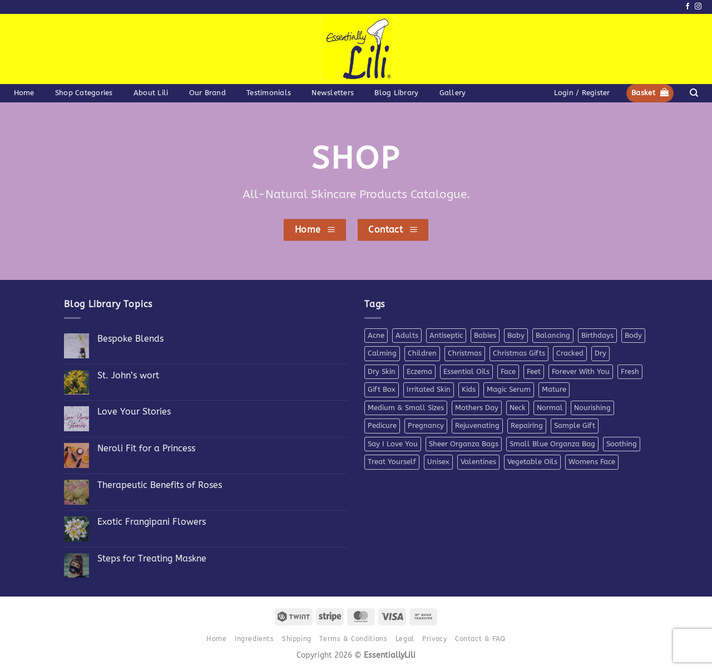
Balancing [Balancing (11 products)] (553, 335)
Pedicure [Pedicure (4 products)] (382, 425)
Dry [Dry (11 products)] (600, 353)
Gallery (452, 92)
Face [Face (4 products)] (508, 371)
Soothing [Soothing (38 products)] (621, 444)
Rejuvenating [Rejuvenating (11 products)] (477, 425)
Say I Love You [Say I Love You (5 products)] (393, 444)
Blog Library (396, 92)
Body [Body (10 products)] (633, 335)
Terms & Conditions (353, 639)
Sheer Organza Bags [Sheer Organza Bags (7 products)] (463, 444)
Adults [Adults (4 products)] (406, 335)
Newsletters (333, 92)
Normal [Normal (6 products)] (550, 407)
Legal (404, 639)
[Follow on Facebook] (687, 7)
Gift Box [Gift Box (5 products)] (381, 389)
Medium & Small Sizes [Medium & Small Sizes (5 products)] (406, 407)
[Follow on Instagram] (698, 7)
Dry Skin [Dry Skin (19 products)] (381, 371)
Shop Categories (84, 92)
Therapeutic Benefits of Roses (159, 485)
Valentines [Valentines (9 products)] (478, 461)
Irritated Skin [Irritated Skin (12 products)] (429, 389)
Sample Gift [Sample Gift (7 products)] (574, 425)
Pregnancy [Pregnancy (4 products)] (426, 425)
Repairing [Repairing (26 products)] (527, 425)
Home (24, 92)
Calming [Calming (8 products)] (382, 353)
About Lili (151, 92)
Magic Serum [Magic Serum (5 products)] (509, 389)
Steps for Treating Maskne (151, 558)
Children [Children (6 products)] (422, 353)
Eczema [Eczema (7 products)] (419, 371)
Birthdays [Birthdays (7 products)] (597, 335)
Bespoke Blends (130, 338)
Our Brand (207, 92)
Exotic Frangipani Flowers (151, 521)
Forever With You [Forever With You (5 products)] (581, 371)
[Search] (694, 93)
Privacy (434, 639)
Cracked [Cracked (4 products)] (570, 353)
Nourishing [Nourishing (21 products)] (592, 407)
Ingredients (254, 639)
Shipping (297, 639)
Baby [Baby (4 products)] (516, 335)
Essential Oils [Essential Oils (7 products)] (466, 371)
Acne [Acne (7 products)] (376, 335)
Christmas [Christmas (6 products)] (465, 353)
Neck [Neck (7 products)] (518, 407)
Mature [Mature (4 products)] (554, 389)
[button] (581, 93)
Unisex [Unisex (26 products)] (438, 461)
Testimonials (268, 92)
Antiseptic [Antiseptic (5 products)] (446, 335)
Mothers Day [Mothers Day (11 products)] (476, 407)
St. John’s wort (128, 375)
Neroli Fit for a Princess (146, 448)
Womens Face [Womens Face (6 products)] (591, 461)
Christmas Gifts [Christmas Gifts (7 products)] (519, 353)
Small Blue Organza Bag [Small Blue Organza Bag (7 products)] (552, 444)
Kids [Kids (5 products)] (469, 389)
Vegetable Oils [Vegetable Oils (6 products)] (532, 461)
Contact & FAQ (480, 639)
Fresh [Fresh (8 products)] (630, 371)
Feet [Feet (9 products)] (534, 371)
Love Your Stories (134, 411)
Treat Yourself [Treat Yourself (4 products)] (392, 461)
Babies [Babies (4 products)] (485, 335)
